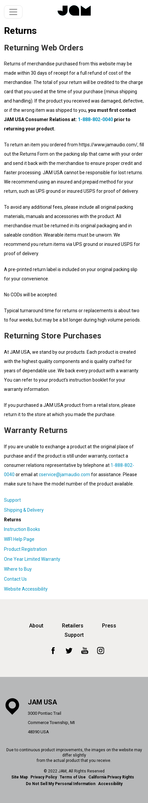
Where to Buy (18, 569)
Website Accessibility (26, 589)
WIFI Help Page (19, 539)
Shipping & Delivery (24, 510)
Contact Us (15, 579)
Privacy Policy (43, 777)
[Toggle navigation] (13, 12)
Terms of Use (73, 777)
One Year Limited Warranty (32, 559)
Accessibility (110, 783)
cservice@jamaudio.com (64, 474)
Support (12, 500)
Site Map (19, 777)
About (36, 625)
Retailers (72, 625)
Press (109, 625)
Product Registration (25, 549)
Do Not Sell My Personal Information (60, 783)
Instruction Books (22, 529)
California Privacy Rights (111, 777)
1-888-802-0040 (95, 119)
